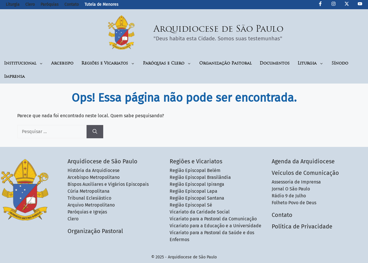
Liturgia (13, 4)
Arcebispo (62, 63)
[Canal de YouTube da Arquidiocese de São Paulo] (360, 4)
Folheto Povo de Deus (294, 202)
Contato (71, 4)
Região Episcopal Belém (195, 170)
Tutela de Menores (101, 4)
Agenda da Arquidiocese (303, 161)
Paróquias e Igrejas (87, 212)
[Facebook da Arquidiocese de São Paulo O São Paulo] (320, 4)
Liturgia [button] (310, 63)
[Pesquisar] (95, 131)
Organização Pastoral (225, 63)
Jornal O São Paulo (291, 189)
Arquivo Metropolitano (91, 205)
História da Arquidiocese (94, 170)
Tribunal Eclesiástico (89, 198)
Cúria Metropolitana (89, 191)
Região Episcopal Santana (197, 198)
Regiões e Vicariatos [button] (108, 63)
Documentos (275, 63)
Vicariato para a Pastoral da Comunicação (213, 219)
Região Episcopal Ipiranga (197, 184)
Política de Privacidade (302, 226)
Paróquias (50, 4)
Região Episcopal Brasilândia (200, 177)
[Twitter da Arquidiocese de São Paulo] (346, 4)
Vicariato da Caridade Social (200, 212)
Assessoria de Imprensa (296, 182)
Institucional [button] (23, 63)
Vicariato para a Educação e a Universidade (215, 225)
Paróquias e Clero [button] (167, 63)
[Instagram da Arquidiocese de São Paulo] (333, 4)
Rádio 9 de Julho (289, 195)
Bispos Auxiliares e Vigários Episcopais (108, 184)
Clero (30, 4)
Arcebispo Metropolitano (94, 177)
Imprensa (14, 77)
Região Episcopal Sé (191, 205)
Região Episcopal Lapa (193, 191)
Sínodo (339, 63)
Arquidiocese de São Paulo (218, 29)
